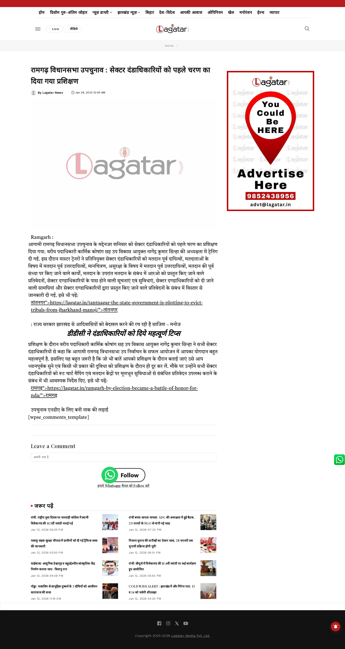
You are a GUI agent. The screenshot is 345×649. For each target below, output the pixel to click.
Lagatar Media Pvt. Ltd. (190, 636)
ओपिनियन (215, 12)
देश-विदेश (167, 12)
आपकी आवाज (191, 12)
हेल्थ (260, 12)
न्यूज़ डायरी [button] (102, 12)
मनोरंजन (245, 12)
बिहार (149, 12)
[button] (37, 29)
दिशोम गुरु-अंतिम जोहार (68, 12)
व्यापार (274, 12)
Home (169, 45)
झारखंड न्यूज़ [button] (128, 12)
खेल (231, 12)
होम (42, 12)
